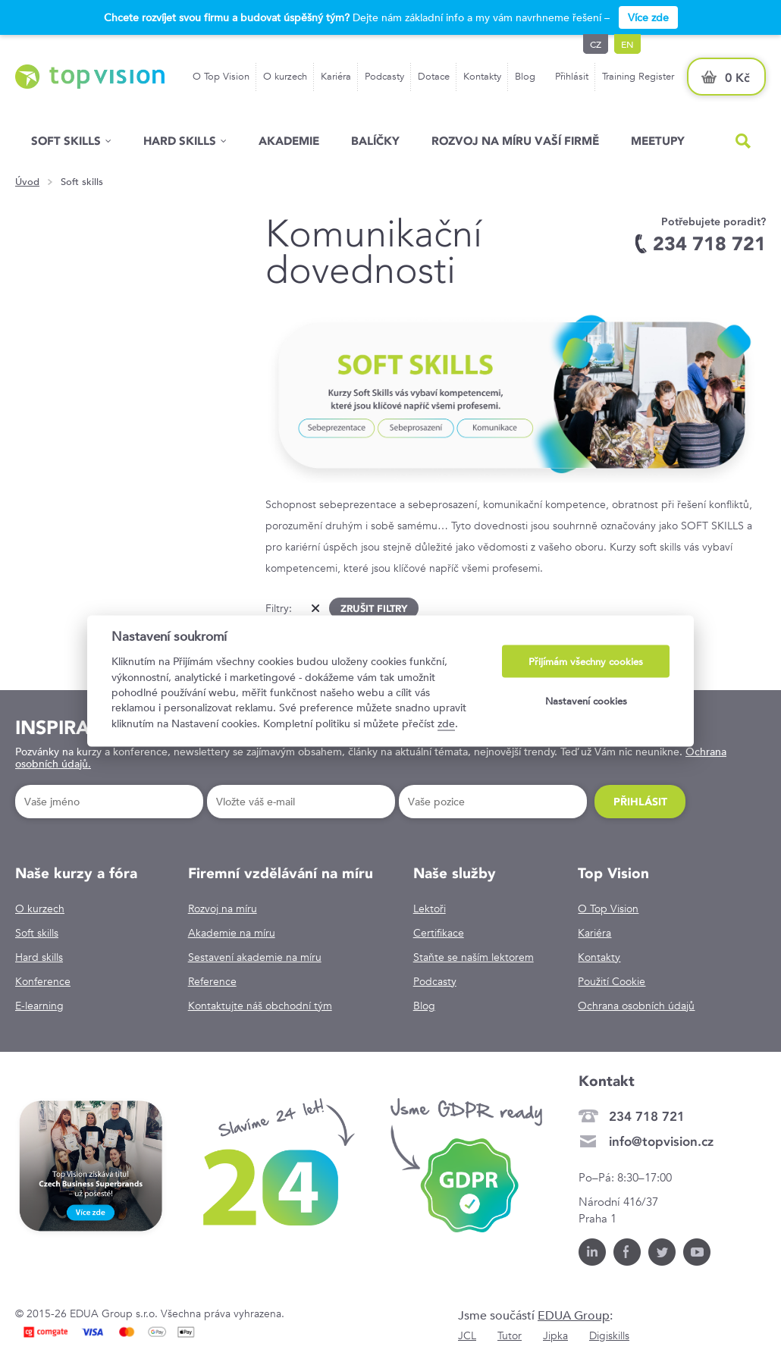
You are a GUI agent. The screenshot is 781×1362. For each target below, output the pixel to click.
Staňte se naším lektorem (473, 957)
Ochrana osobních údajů (636, 1006)
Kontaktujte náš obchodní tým (260, 1006)
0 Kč (737, 78)
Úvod (27, 182)
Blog (525, 76)
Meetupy (658, 140)
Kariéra (336, 76)
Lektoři (429, 908)
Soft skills (66, 140)
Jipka (555, 1335)
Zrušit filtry (373, 608)
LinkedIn (592, 1252)
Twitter (662, 1252)
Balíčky (375, 140)
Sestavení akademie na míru (254, 957)
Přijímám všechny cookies (586, 661)
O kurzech (285, 76)
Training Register (638, 76)
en (627, 44)
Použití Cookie (611, 981)
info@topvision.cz (661, 1141)
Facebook (627, 1252)
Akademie (289, 140)
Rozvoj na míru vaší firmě (515, 140)
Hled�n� (743, 141)
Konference (43, 981)
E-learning (39, 1006)
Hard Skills (179, 140)
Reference (212, 981)
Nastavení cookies (586, 700)
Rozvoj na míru (222, 908)
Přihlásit (571, 76)
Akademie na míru (231, 933)
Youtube (696, 1252)
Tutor (509, 1335)
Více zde (648, 17)
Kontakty (482, 76)
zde (446, 723)
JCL (467, 1335)
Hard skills (39, 957)
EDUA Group (574, 1315)
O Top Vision (221, 76)
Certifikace (438, 933)
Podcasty (384, 76)
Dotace (434, 76)
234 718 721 (647, 1116)
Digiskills (609, 1335)
